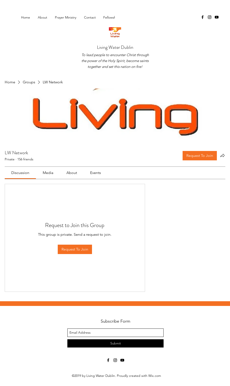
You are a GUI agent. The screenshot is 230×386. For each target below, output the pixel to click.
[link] (20, 172)
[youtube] (216, 17)
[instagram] (209, 17)
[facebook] (202, 17)
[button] (112, 17)
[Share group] (222, 155)
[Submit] (115, 343)
